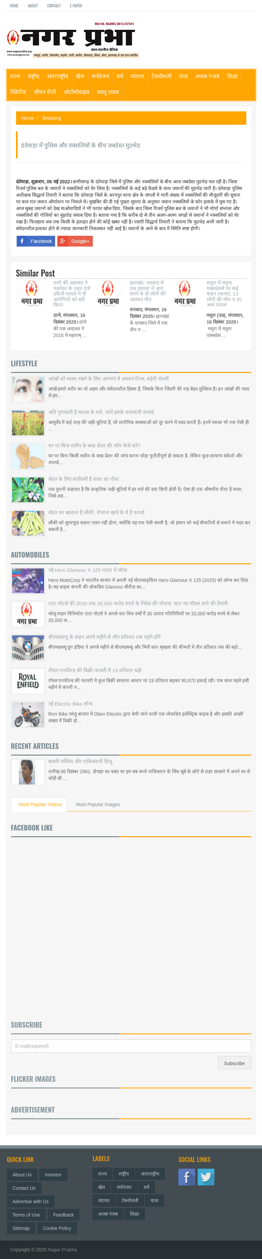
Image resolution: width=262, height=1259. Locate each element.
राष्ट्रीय (33, 76)
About (33, 5)
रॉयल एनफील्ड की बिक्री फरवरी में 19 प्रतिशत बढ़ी (95, 663)
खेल (80, 76)
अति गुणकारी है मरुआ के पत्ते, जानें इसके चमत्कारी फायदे (101, 405)
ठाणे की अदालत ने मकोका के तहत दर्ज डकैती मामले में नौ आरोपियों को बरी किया (71, 287)
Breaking (51, 118)
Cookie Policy (60, 1228)
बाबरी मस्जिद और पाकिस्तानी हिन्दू (80, 754)
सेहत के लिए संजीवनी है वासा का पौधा (83, 472)
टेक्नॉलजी (162, 76)
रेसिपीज (18, 91)
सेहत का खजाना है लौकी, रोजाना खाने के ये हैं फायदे (96, 505)
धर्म (119, 76)
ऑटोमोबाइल (76, 91)
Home (14, 5)
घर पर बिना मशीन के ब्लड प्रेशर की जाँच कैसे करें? (94, 439)
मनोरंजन (100, 76)
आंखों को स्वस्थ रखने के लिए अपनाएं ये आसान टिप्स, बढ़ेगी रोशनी (108, 372)
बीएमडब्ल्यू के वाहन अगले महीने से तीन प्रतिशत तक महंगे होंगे (104, 630)
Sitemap (24, 1228)
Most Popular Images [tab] (98, 804)
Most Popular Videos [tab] (40, 804)
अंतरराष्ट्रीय (57, 76)
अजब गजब (207, 76)
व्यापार (137, 76)
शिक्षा (232, 76)
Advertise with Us (34, 1201)
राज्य (15, 76)
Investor (56, 1174)
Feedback (66, 1215)
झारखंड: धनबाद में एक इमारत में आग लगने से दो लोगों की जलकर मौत (148, 284)
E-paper (76, 5)
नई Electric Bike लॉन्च (70, 697)
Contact (53, 5)
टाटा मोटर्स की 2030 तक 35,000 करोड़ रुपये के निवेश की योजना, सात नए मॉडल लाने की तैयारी (138, 596)
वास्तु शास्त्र (108, 91)
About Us (25, 1174)
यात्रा (183, 76)
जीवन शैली (45, 91)
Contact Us (27, 1188)
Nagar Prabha (62, 1249)
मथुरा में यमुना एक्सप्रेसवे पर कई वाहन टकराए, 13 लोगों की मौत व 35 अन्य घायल (224, 287)
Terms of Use (29, 1215)
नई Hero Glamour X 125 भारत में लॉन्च (87, 563)
